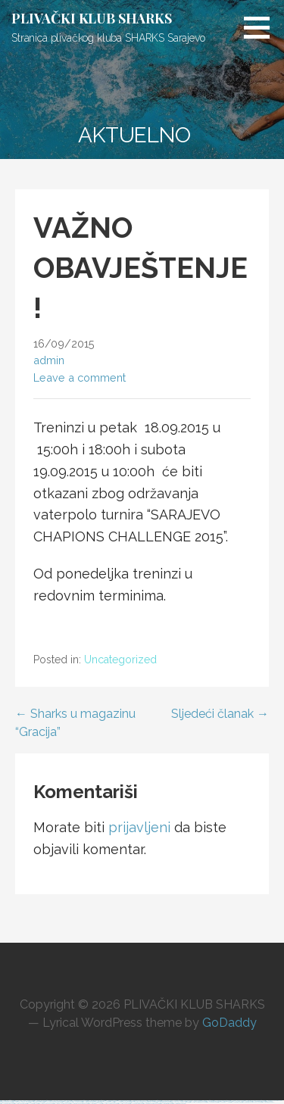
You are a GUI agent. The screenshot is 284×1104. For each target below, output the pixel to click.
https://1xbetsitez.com (32, 1103)
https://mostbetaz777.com (94, 1103)
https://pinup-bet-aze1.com (45, 1103)
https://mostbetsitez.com (166, 1103)
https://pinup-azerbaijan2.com (61, 1103)
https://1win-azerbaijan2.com (109, 1103)
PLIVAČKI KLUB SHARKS (91, 18)
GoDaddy (229, 1022)
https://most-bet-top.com (20, 1103)
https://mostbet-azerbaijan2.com (151, 1103)
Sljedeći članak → (220, 713)
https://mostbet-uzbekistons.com (273, 1100)
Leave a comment (79, 377)
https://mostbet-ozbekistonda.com (79, 1103)
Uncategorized (120, 659)
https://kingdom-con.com (179, 1103)
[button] (262, 27)
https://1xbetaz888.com (136, 1103)
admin (48, 360)
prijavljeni (139, 827)
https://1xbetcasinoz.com (7, 1103)
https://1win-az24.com (123, 1103)
